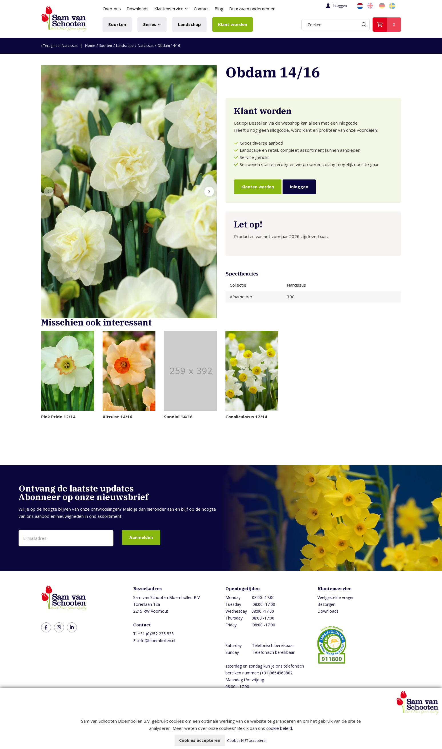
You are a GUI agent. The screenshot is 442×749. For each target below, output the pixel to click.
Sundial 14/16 (178, 417)
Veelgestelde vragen (336, 597)
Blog (219, 8)
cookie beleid (279, 728)
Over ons (112, 8)
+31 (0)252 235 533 (156, 633)
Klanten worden (257, 186)
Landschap (189, 24)
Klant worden (232, 24)
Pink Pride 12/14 (58, 417)
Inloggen (336, 5)
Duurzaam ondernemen (252, 8)
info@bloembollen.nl (156, 640)
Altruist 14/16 (117, 417)
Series (149, 24)
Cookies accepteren (199, 740)
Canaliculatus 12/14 (246, 417)
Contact (201, 8)
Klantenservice (168, 8)
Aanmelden (141, 537)
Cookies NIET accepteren (247, 740)
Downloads (138, 8)
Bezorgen (326, 604)
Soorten (117, 24)
